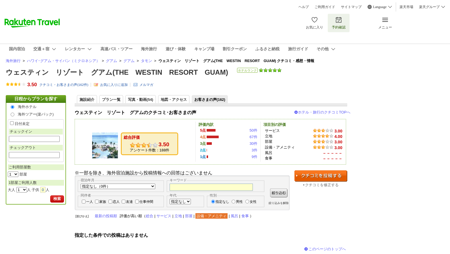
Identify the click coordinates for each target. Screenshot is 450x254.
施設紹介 (86, 99)
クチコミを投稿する (320, 176)
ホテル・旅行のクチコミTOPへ (324, 112)
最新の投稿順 (106, 216)
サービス (163, 216)
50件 (253, 130)
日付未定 (22, 124)
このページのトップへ (327, 249)
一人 (89, 202)
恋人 (116, 202)
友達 (129, 202)
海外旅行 (13, 61)
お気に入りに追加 (114, 84)
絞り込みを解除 (279, 203)
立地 (178, 216)
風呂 (234, 216)
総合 (149, 216)
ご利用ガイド (325, 7)
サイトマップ (351, 7)
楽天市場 (406, 7)
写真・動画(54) (140, 99)
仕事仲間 (146, 202)
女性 (253, 202)
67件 (253, 137)
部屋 (189, 216)
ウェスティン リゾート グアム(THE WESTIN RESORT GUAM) (117, 72)
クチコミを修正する (322, 185)
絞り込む (279, 192)
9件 (254, 157)
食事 (245, 216)
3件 (254, 150)
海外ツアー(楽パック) (36, 114)
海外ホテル (27, 107)
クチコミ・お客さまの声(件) (63, 85)
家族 (102, 202)
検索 (57, 199)
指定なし (222, 202)
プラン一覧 (111, 99)
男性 (239, 202)
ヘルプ (303, 7)
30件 (253, 143)
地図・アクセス (174, 99)
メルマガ (146, 84)
